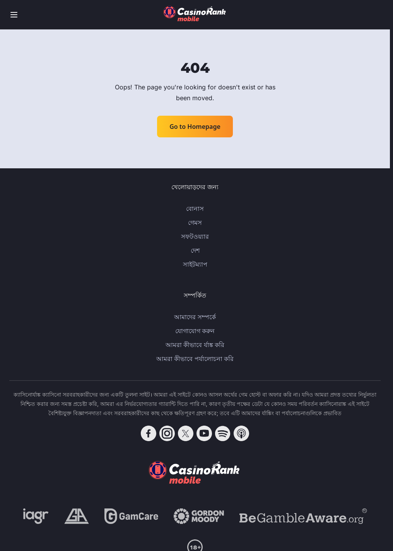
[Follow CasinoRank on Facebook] (148, 433)
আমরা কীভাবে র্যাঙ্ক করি (195, 345)
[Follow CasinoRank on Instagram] (167, 433)
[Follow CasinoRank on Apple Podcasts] (241, 433)
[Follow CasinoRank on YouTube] (204, 433)
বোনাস (195, 208)
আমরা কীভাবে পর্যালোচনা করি (194, 358)
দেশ (195, 250)
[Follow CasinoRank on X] (185, 433)
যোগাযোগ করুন (195, 331)
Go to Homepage (194, 126)
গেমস (195, 222)
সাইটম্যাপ (195, 264)
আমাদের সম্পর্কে (194, 317)
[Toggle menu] (14, 14)
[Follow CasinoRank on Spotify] (223, 433)
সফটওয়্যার (195, 236)
